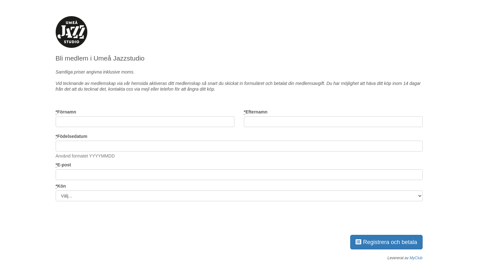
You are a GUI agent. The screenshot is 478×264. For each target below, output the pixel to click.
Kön (61, 186)
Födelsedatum (71, 136)
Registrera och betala (386, 242)
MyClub (416, 258)
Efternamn (256, 111)
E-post (63, 164)
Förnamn (66, 111)
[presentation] (104, 216)
